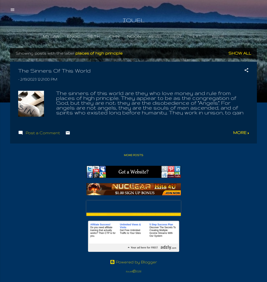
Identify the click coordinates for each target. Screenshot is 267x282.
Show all (239, 53)
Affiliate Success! (100, 224)
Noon (134, 36)
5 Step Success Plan (161, 224)
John (113, 36)
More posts (133, 155)
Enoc (73, 36)
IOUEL (133, 20)
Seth (94, 36)
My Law (51, 36)
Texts (197, 36)
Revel (156, 36)
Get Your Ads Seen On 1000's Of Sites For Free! (156, 214)
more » (241, 132)
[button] (246, 71)
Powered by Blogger (133, 262)
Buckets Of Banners (97, 214)
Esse (218, 36)
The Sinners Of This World (54, 71)
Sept (176, 36)
